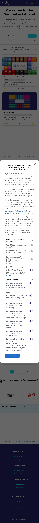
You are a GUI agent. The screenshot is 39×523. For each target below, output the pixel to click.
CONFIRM (12, 356)
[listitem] (19, 240)
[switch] (31, 245)
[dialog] (19, 261)
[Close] (35, 164)
